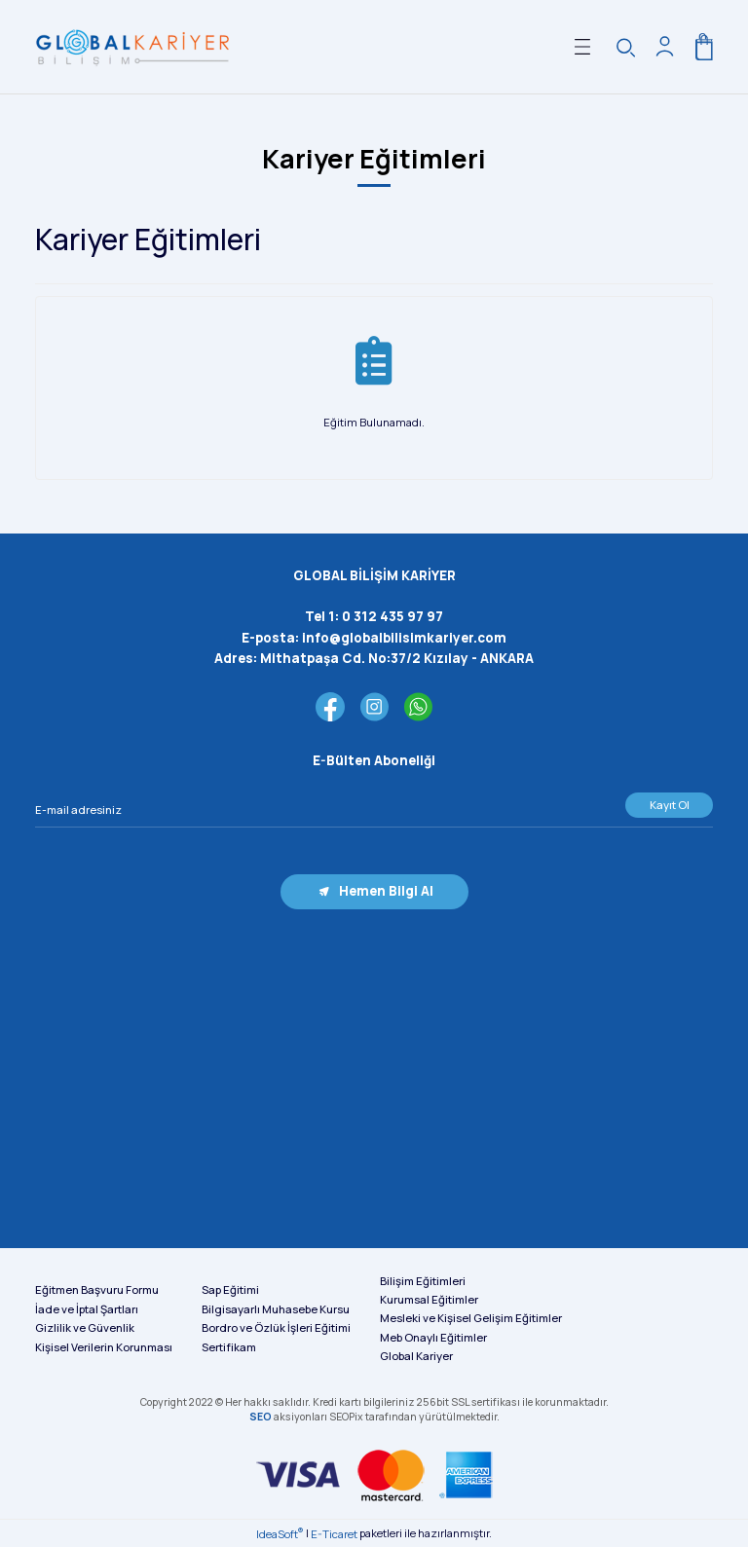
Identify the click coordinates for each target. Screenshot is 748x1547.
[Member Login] (664, 46)
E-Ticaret (334, 1534)
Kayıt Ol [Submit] (670, 804)
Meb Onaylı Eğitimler (433, 1337)
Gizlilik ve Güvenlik (84, 1327)
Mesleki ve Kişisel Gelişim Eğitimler (471, 1317)
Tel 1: (374, 616)
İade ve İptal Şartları (86, 1309)
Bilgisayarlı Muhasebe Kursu (276, 1309)
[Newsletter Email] (374, 809)
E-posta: (374, 637)
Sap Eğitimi (230, 1289)
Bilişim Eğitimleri (423, 1280)
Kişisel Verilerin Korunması (103, 1347)
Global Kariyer (416, 1355)
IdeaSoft (279, 1533)
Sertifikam (229, 1347)
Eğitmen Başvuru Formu (97, 1289)
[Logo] (132, 47)
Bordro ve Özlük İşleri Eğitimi (276, 1327)
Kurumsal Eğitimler (429, 1299)
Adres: (374, 658)
